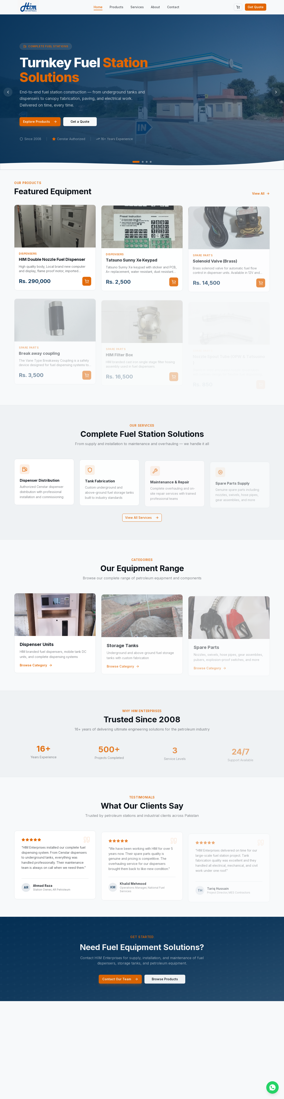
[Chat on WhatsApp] (272, 1087)
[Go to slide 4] (151, 162)
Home (98, 7)
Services (137, 7)
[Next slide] (276, 92)
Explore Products (40, 121)
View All (261, 200)
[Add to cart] (86, 287)
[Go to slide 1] (136, 162)
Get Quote (256, 7)
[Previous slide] (8, 92)
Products (116, 7)
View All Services (142, 517)
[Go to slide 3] (147, 162)
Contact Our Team (120, 985)
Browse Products (165, 985)
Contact (173, 7)
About (155, 7)
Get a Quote (80, 121)
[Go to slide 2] (143, 162)
